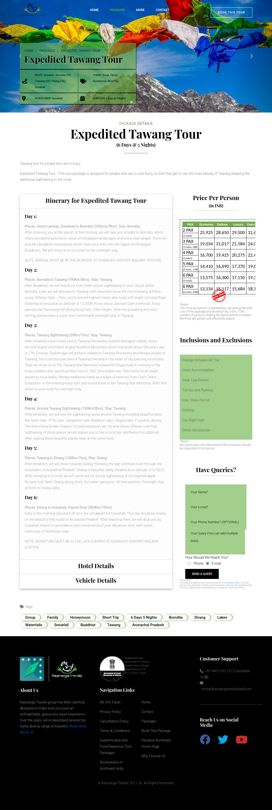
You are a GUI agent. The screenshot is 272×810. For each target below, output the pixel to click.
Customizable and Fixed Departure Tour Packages (116, 746)
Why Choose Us (154, 756)
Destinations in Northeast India (112, 765)
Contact (162, 10)
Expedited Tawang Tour (84, 51)
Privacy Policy (233, 582)
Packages (48, 51)
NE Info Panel (110, 702)
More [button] (140, 10)
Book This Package (156, 731)
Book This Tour (231, 12)
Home (94, 10)
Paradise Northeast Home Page (156, 743)
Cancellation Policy (114, 721)
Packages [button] (117, 10)
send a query (202, 574)
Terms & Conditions (115, 731)
